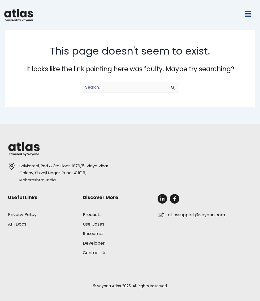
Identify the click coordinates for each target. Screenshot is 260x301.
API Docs (17, 224)
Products (92, 215)
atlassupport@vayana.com (196, 215)
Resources (94, 234)
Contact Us (94, 253)
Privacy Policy (22, 215)
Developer (94, 243)
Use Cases (93, 224)
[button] (248, 15)
